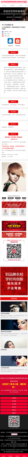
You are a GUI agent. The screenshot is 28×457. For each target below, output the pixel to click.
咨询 (8, 35)
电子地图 (14, 434)
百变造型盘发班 (5, 367)
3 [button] (15, 19)
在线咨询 (10, 45)
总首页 (3, 455)
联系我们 (24, 455)
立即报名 (17, 45)
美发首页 (4, 5)
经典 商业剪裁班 (5, 313)
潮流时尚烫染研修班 (6, 331)
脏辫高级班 (4, 349)
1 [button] (12, 19)
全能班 (20, 5)
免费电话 (10, 455)
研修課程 (12, 5)
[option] (14, 14)
